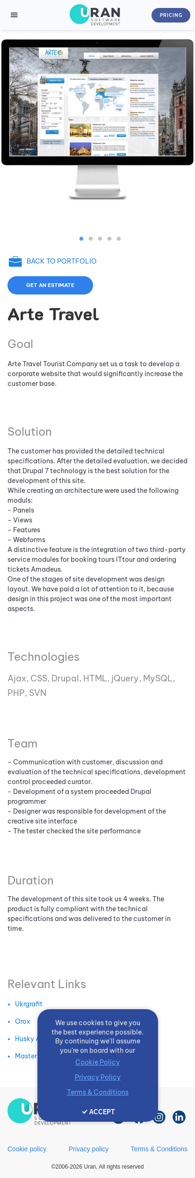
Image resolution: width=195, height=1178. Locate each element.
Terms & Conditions (159, 1149)
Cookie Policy (97, 1062)
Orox (22, 1021)
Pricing (171, 15)
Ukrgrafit (29, 1004)
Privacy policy (89, 1149)
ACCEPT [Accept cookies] (102, 1112)
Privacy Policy (98, 1077)
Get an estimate (50, 285)
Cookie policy (26, 1149)
